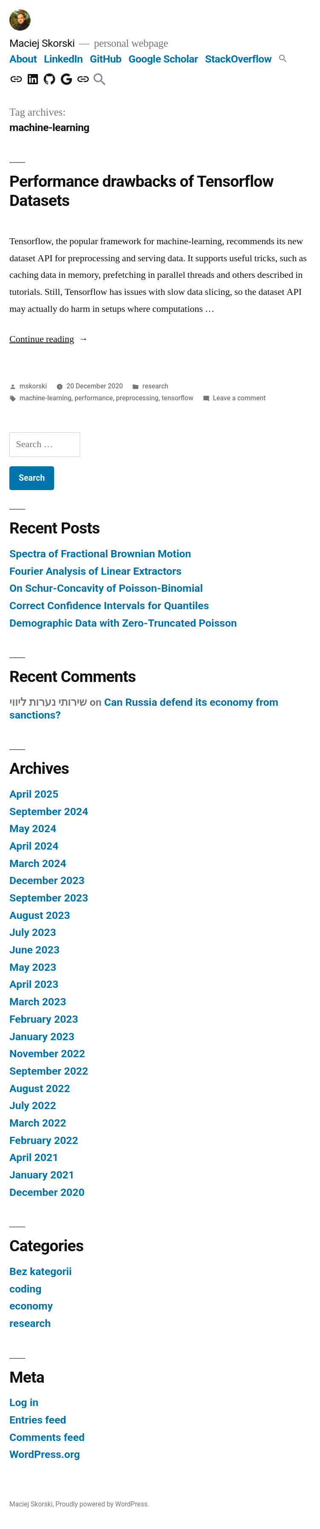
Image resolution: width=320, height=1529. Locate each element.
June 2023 (34, 950)
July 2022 (32, 1105)
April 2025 (33, 794)
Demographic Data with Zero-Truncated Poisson (123, 623)
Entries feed (37, 1420)
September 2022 (48, 1071)
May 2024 (32, 828)
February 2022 (43, 1140)
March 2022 (37, 1123)
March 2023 (37, 1002)
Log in (23, 1402)
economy (31, 1306)
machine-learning (46, 398)
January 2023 (42, 1036)
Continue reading (48, 339)
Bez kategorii (40, 1271)
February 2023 (43, 1019)
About (23, 59)
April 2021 (33, 1157)
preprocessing (137, 398)
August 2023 (39, 915)
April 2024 (33, 846)
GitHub (105, 59)
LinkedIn (63, 59)
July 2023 (32, 932)
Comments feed (47, 1437)
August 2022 (39, 1088)
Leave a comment (239, 398)
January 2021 (42, 1175)
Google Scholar (163, 59)
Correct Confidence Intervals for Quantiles (109, 605)
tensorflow (177, 398)
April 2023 (33, 984)
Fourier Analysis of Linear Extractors (95, 571)
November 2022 (47, 1053)
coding (25, 1289)
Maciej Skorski (42, 43)
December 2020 (46, 1192)
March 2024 (37, 863)
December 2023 (46, 880)
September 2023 (48, 898)
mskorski (33, 386)
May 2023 (32, 967)
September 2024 (48, 811)
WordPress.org (44, 1454)
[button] (283, 59)
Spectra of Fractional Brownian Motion (100, 554)
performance (94, 398)
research (155, 386)
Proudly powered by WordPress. (102, 1504)
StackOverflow (238, 59)
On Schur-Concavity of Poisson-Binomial (106, 588)
